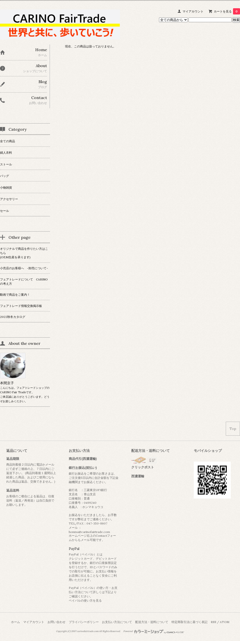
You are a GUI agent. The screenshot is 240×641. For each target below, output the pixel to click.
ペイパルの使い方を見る (85, 600)
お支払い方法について (117, 622)
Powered (153, 631)
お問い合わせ (57, 622)
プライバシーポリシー (84, 622)
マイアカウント (193, 11)
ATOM (224, 622)
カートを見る (227, 11)
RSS (213, 622)
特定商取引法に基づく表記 (190, 622)
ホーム (15, 622)
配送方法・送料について (151, 622)
